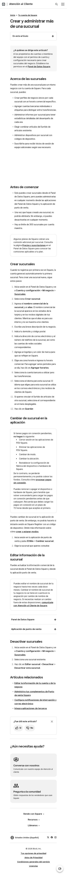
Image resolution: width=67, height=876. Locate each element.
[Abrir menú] (63, 4)
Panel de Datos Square (39, 66)
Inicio (12, 15)
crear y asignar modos (27, 531)
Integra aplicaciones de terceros (30, 708)
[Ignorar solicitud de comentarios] (51, 721)
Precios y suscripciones (34, 245)
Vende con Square (33, 814)
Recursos (33, 819)
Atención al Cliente (21, 4)
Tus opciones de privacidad (33, 853)
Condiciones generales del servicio (33, 862)
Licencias (33, 866)
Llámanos (33, 825)
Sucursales (19, 294)
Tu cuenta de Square (27, 15)
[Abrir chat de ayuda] (59, 868)
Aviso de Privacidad (33, 858)
